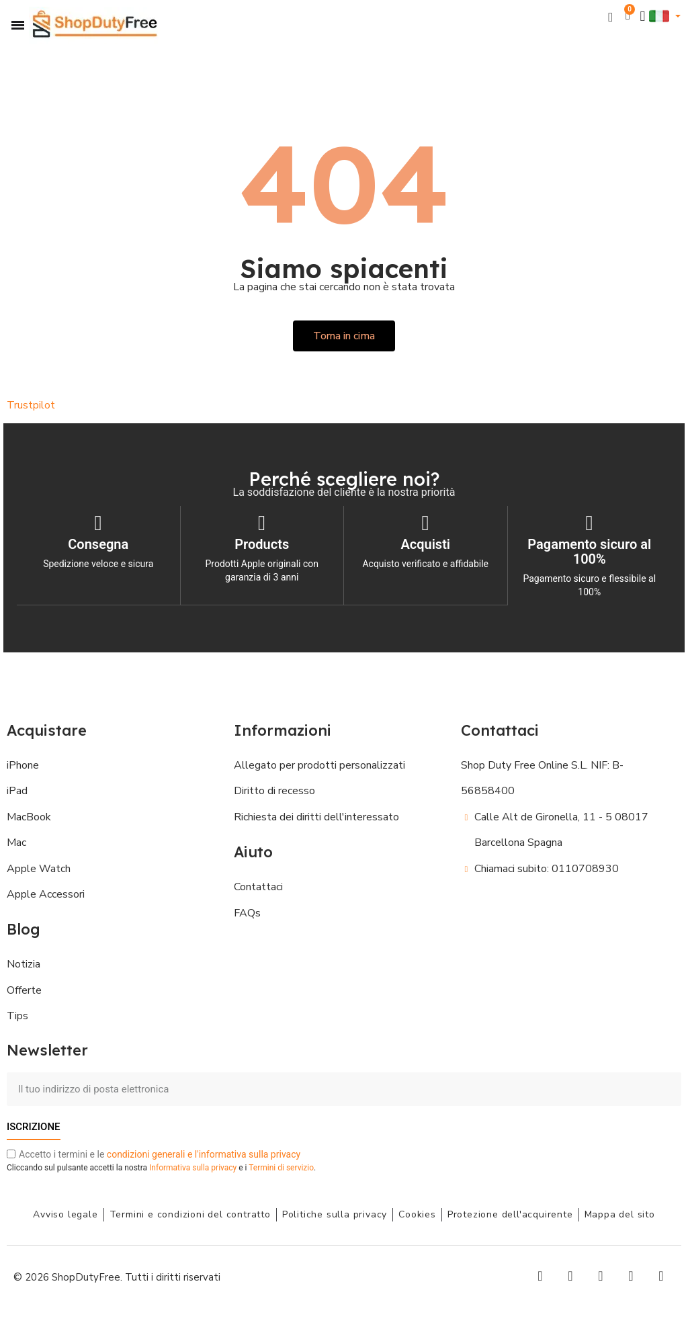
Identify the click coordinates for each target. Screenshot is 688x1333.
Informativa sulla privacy (192, 1167)
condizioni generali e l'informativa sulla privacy (203, 1154)
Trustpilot (31, 405)
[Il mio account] (643, 16)
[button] (610, 16)
